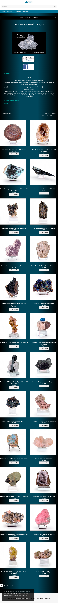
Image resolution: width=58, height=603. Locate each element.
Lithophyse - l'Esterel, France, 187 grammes (14, 149)
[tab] (29, 73)
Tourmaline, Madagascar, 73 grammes (44, 228)
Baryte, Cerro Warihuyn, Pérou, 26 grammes (44, 421)
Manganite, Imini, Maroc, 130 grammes (44, 496)
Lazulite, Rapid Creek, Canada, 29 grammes (14, 421)
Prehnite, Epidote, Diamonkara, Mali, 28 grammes (14, 496)
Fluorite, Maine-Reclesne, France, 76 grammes (14, 265)
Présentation (7, 73)
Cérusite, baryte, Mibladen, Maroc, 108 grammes (13, 534)
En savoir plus (20, 598)
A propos (40, 598)
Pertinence (53, 113)
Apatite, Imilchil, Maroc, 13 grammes (44, 572)
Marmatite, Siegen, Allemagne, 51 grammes (44, 382)
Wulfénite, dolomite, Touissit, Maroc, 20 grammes (14, 342)
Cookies (47, 598)
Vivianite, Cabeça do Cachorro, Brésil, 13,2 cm (44, 189)
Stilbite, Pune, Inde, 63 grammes (44, 458)
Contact (6, 103)
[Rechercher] (29, 6)
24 (12, 585)
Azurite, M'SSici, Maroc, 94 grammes (44, 303)
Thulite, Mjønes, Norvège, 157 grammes (44, 534)
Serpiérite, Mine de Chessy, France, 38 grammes (13, 458)
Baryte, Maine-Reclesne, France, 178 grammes (44, 265)
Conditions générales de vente (11, 100)
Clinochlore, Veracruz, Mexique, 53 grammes (14, 228)
